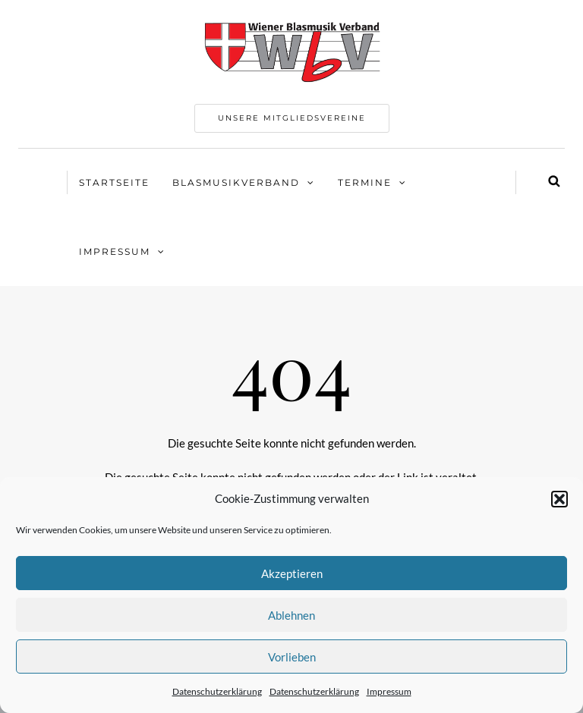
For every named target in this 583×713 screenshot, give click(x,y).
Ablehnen (291, 615)
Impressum (389, 691)
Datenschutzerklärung (217, 691)
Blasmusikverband (236, 182)
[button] (559, 499)
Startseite (114, 182)
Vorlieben (292, 657)
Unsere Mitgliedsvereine (292, 118)
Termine (365, 182)
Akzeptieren (292, 573)
